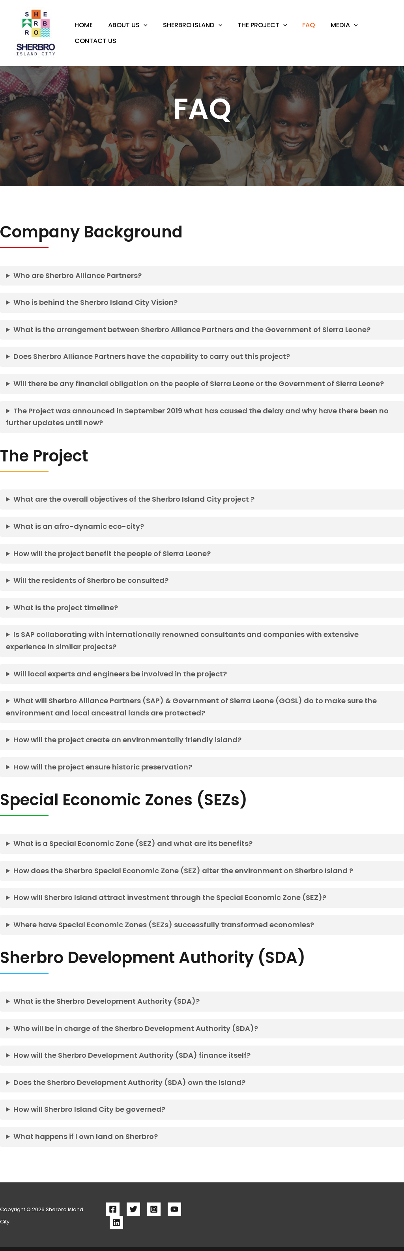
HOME (82, 31)
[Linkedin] (116, 1222)
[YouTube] (174, 1209)
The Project (254, 31)
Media (330, 31)
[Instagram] (154, 1209)
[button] (140, 31)
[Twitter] (133, 1209)
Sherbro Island (186, 31)
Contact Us (94, 38)
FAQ (297, 31)
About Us (124, 31)
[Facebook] (113, 1209)
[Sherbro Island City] (36, 32)
